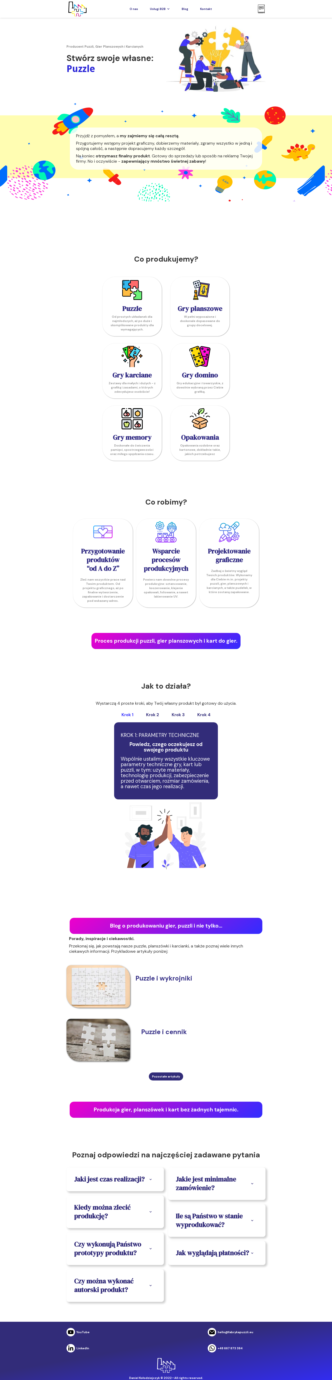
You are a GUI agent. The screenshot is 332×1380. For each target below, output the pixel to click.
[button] (160, 9)
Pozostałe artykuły (166, 1076)
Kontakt (206, 9)
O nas (134, 9)
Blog (185, 9)
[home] (77, 9)
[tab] (127, 714)
